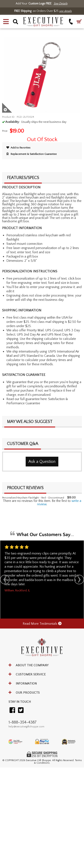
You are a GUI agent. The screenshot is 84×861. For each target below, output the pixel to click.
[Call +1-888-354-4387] (71, 21)
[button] (6, 21)
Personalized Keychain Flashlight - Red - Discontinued (33, 497)
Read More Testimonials (42, 624)
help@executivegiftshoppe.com (26, 726)
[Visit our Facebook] (12, 710)
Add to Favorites (18, 147)
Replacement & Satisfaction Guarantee (31, 154)
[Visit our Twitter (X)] (21, 710)
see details (65, 11)
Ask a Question (42, 461)
